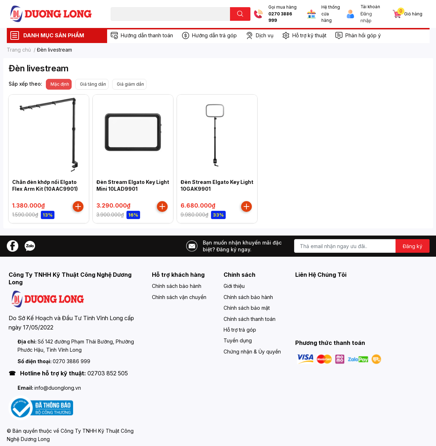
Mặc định (60, 84)
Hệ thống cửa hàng (330, 14)
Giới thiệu (234, 286)
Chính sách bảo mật (247, 308)
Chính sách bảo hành (176, 286)
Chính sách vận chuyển (179, 297)
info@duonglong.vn (57, 388)
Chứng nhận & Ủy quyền (252, 351)
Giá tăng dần (93, 84)
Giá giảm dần (130, 84)
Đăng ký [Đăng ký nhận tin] (412, 246)
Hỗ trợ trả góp (240, 330)
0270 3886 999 (280, 17)
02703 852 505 (107, 373)
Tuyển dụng (238, 340)
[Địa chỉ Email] (362, 246)
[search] (240, 14)
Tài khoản (370, 6)
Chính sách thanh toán (250, 319)
